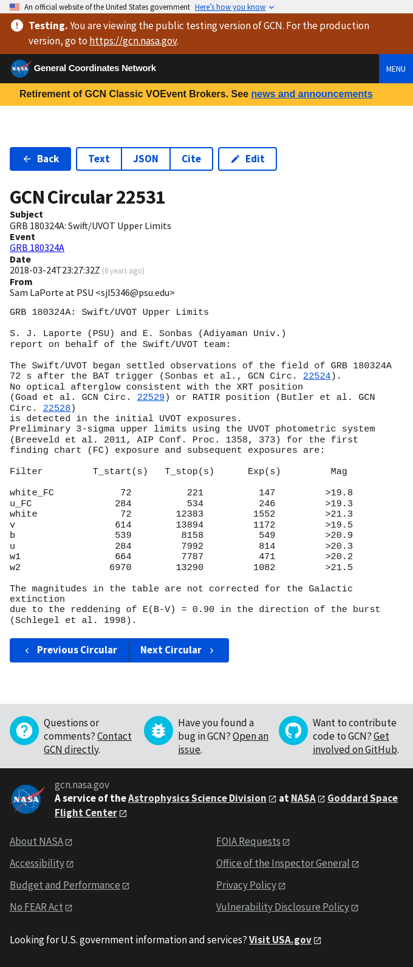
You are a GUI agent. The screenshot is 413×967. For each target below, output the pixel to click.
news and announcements (311, 94)
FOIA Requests (248, 841)
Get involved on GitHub (355, 742)
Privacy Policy (246, 885)
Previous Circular (69, 649)
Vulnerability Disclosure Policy (282, 907)
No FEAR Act (36, 907)
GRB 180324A (37, 247)
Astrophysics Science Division (197, 798)
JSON (146, 158)
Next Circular (178, 649)
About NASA (36, 841)
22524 (317, 376)
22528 (57, 408)
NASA (303, 798)
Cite (191, 158)
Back (40, 158)
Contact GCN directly (88, 742)
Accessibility (37, 863)
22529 (151, 397)
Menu (396, 68)
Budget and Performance (65, 885)
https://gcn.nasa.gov (133, 40)
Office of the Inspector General (283, 863)
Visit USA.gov (280, 939)
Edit (247, 158)
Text (99, 158)
